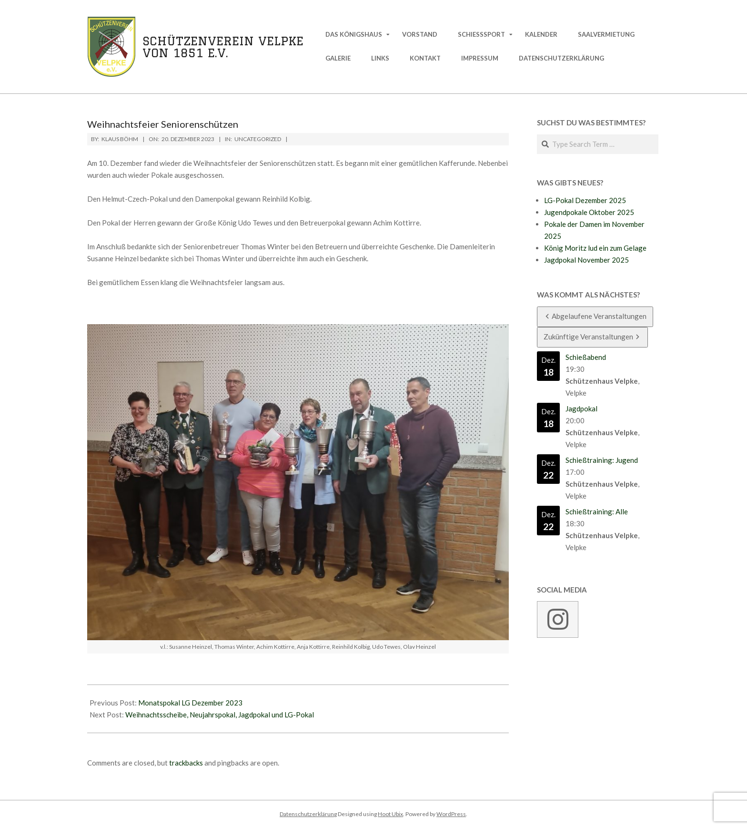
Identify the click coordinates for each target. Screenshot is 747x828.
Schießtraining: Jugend (601, 460)
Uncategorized (257, 139)
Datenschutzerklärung (308, 814)
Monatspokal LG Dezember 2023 (190, 702)
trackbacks (186, 762)
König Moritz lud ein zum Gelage (595, 248)
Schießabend (585, 357)
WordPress (451, 814)
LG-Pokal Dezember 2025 (585, 200)
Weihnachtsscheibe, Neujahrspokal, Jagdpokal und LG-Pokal (219, 714)
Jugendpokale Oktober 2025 (589, 212)
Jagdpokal (581, 408)
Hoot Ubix (390, 814)
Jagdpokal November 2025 (586, 260)
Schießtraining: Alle (596, 511)
